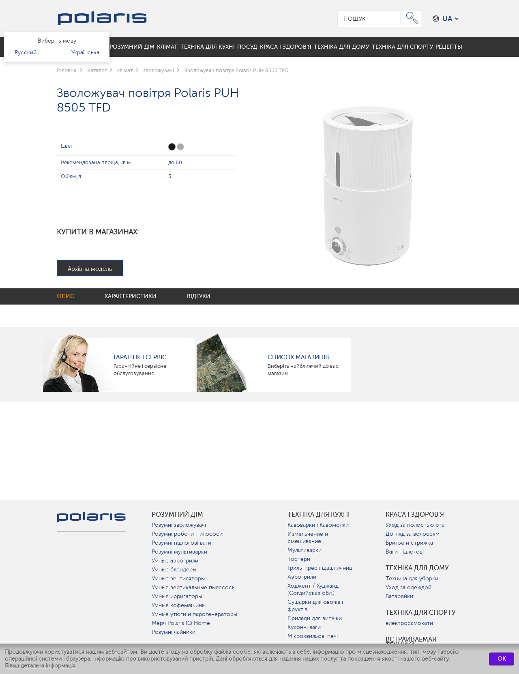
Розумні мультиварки (179, 551)
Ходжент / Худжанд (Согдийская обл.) (313, 589)
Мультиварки (304, 550)
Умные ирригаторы (177, 596)
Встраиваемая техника (411, 642)
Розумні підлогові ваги (181, 542)
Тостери (298, 559)
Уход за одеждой (408, 587)
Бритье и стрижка (409, 542)
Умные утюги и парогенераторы (194, 614)
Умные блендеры (174, 569)
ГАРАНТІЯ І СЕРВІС (140, 357)
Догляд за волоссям (413, 533)
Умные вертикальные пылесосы (194, 587)
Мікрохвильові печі (312, 636)
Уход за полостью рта (415, 525)
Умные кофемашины (179, 605)
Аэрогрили (301, 576)
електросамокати (409, 623)
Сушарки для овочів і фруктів (315, 606)
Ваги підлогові (405, 551)
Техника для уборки (412, 578)
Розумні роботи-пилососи (187, 533)
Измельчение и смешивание (307, 537)
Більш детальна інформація (40, 665)
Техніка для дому (417, 568)
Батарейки (399, 596)
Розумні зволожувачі (179, 525)
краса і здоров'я (415, 514)
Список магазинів (298, 357)
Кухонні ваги (304, 627)
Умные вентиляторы (178, 578)
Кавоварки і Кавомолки (318, 525)
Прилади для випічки (314, 618)
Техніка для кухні (318, 514)
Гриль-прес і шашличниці (320, 568)
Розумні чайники (173, 632)
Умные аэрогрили (175, 560)
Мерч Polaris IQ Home (181, 623)
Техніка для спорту (421, 613)
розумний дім (177, 514)
